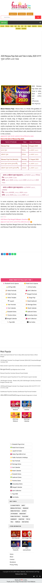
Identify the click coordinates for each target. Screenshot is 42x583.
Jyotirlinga (14, 513)
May (19, 26)
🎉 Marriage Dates (31, 304)
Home (11, 554)
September (34, 26)
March (12, 26)
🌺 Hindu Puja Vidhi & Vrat (18, 454)
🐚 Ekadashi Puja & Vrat (17, 444)
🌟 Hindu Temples (11, 297)
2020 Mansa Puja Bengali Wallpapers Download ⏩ (15, 219)
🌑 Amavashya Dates (31, 315)
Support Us (13, 14)
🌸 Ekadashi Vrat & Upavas (11, 283)
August (29, 26)
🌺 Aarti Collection (31, 290)
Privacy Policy (14, 564)
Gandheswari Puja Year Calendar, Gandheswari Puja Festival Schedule (18, 391)
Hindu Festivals (15, 510)
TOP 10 (28, 518)
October (39, 26)
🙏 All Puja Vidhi (11, 287)
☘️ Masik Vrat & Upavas (17, 447)
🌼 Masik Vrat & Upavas (31, 283)
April (16, 26)
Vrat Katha (25, 521)
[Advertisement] (21, 42)
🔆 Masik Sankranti (31, 301)
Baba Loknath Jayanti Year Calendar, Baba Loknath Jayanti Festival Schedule (20, 365)
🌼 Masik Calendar (31, 308)
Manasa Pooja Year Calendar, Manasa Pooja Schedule (14, 373)
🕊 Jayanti (11, 301)
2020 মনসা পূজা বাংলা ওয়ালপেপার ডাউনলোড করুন (17, 136)
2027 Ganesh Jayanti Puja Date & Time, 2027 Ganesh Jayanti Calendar (18, 376)
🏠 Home (4, 22)
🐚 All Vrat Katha (31, 287)
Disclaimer (13, 562)
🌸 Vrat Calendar (11, 308)
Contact (12, 559)
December (24, 28)
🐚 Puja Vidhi (11, 322)
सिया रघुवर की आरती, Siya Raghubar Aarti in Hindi (12, 369)
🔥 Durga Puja (31, 297)
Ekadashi (25, 507)
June (22, 26)
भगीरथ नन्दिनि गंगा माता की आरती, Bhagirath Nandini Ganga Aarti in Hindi (18, 395)
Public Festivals (15, 515)
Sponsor (30, 14)
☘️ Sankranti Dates (31, 311)
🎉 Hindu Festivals (10, 290)
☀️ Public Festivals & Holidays (19, 457)
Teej (12, 521)
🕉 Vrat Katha (31, 322)
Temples (17, 521)
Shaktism (21, 518)
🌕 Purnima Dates (11, 315)
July (25, 26)
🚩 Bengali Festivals (31, 294)
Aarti (23, 504)
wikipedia (4, 216)
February (7, 26)
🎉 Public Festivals (10, 294)
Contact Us (22, 14)
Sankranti (14, 518)
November (18, 28)
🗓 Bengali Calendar (11, 318)
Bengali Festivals (16, 507)
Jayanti (24, 510)
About (11, 556)
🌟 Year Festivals (11, 304)
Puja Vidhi (25, 515)
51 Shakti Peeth (15, 504)
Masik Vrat (23, 513)
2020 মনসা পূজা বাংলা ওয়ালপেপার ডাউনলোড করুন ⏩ (16, 222)
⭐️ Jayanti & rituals (16, 451)
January (2, 26)
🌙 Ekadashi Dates (10, 311)
